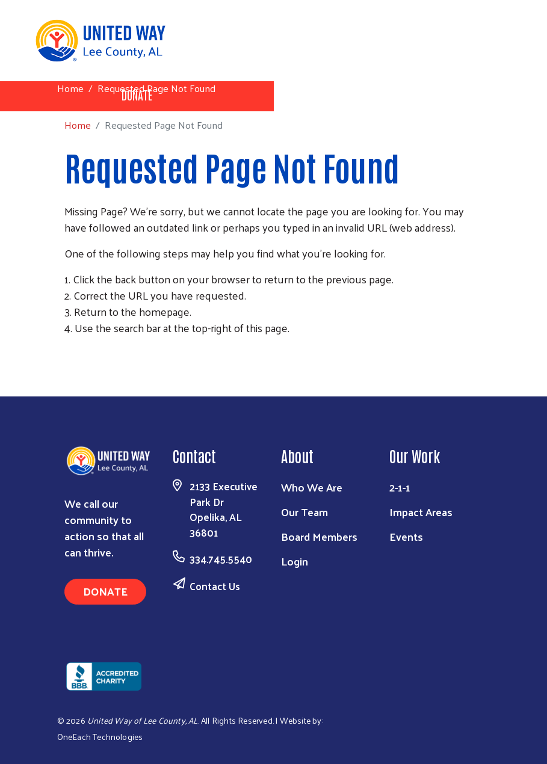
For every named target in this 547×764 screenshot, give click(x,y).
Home (70, 88)
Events (406, 536)
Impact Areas (421, 511)
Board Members (319, 536)
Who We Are (311, 487)
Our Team (304, 511)
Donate (105, 591)
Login (294, 561)
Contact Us (215, 586)
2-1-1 (399, 487)
